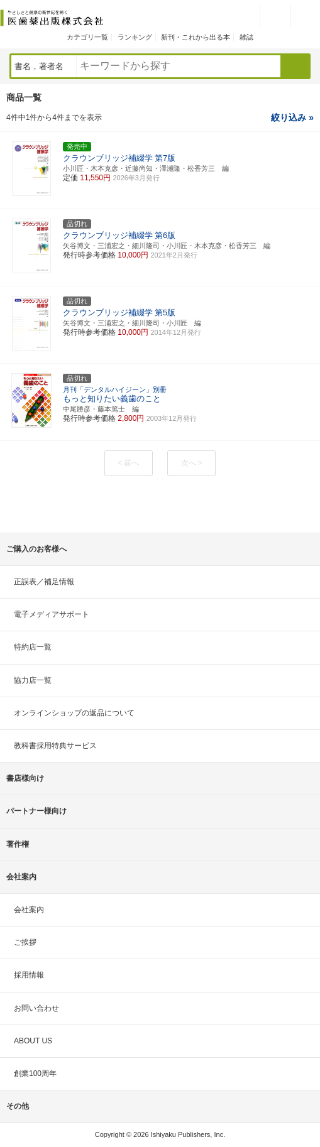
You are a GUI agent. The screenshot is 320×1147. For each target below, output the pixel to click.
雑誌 (246, 37)
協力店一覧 (33, 680)
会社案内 (29, 909)
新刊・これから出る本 (195, 37)
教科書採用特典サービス (55, 745)
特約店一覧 (33, 647)
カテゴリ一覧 (87, 37)
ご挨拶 (25, 942)
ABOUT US (33, 1040)
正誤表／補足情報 (44, 581)
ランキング (135, 37)
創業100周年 (35, 1073)
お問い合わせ (36, 1008)
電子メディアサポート (51, 614)
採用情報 (29, 974)
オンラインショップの (74, 713)
